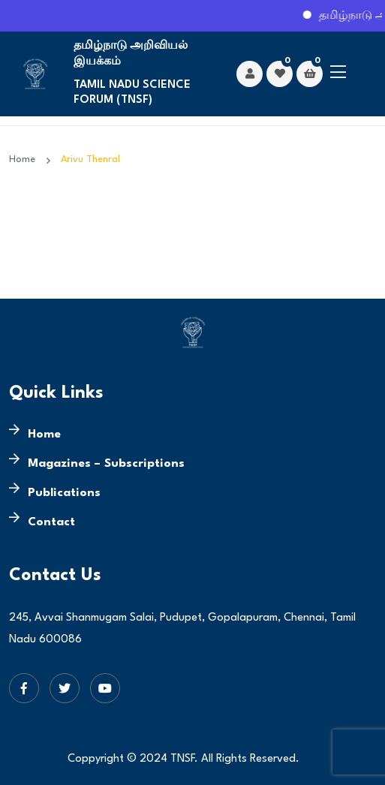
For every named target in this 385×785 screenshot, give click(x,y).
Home (25, 159)
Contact (51, 522)
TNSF (182, 759)
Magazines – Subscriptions (106, 464)
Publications (64, 493)
